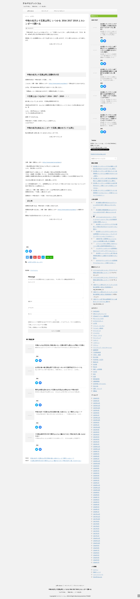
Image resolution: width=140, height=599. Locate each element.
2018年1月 (96, 512)
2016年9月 (96, 545)
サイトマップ (45, 11)
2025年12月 (96, 403)
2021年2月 (96, 442)
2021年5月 (96, 437)
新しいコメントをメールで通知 (38, 324)
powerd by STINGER (85, 596)
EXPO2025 (96, 311)
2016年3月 (96, 560)
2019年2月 (96, 480)
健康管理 (95, 350)
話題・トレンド (97, 388)
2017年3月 (96, 531)
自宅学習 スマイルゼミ (99, 384)
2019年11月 (96, 461)
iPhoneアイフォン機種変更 (101, 316)
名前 (30, 301)
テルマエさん (34, 270)
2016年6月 (96, 553)
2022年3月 (96, 432)
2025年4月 (96, 410)
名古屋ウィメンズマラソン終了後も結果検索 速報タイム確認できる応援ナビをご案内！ (105, 255)
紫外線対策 (96, 379)
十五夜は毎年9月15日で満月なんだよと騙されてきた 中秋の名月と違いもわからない (55, 461)
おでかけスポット (98, 321)
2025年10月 (96, 408)
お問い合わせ (30, 11)
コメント (31, 282)
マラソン (95, 345)
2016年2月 (96, 562)
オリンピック (97, 330)
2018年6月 (96, 499)
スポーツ (95, 340)
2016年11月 (96, 541)
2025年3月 (96, 413)
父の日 (95, 371)
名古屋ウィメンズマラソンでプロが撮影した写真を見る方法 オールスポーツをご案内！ (105, 226)
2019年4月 (96, 475)
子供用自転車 (97, 352)
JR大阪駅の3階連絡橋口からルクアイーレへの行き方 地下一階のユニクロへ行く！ (105, 212)
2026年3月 (96, 398)
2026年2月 (96, 401)
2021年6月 (96, 434)
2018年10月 (96, 490)
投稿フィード (97, 572)
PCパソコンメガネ (98, 318)
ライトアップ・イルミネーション (102, 347)
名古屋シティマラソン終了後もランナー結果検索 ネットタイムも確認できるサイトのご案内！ (108, 49)
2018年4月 (96, 504)
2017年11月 (96, 516)
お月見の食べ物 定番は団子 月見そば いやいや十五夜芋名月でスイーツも (58, 367)
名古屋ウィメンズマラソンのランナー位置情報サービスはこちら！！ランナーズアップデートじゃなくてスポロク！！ (105, 234)
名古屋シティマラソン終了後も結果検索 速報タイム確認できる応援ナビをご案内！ (108, 72)
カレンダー (39, 262)
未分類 (95, 364)
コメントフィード (98, 574)
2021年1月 (96, 444)
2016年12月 (96, 538)
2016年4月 (96, 557)
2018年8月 (96, 495)
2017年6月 (96, 526)
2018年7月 (96, 497)
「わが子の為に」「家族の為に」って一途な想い (70, 592)
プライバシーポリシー (59, 11)
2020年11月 (96, 449)
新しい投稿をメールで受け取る (38, 327)
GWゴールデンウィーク (99, 314)
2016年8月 (96, 548)
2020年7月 (96, 451)
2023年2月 (96, 425)
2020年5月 (96, 454)
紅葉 (94, 376)
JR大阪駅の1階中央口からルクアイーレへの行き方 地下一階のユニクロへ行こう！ (105, 205)
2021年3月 (96, 439)
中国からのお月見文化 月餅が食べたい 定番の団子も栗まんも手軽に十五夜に (60, 345)
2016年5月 (96, 555)
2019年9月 (96, 466)
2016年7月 (96, 550)
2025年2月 (96, 415)
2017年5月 (96, 528)
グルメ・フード (97, 335)
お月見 (30, 262)
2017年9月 (96, 521)
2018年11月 (96, 487)
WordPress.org (97, 577)
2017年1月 (96, 536)
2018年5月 (96, 502)
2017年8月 (96, 524)
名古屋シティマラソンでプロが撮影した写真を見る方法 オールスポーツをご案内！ (108, 26)
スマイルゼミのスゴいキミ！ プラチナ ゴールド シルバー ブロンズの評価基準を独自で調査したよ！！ (105, 219)
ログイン (95, 570)
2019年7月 (96, 471)
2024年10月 (96, 420)
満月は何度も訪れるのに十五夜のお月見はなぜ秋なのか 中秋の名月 (56, 390)
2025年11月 (96, 405)
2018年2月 (96, 509)
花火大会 (95, 386)
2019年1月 (96, 483)
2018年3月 (96, 507)
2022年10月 (96, 427)
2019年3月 (96, 478)
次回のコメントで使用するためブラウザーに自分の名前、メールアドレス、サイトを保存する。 (55, 322)
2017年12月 (96, 514)
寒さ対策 (95, 357)
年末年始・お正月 (98, 359)
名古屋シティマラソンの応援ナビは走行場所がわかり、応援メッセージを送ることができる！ (108, 94)
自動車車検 (96, 381)
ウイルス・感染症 (98, 328)
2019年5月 (96, 473)
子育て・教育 (97, 355)
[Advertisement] (55, 56)
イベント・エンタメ (98, 326)
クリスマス (96, 333)
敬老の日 (95, 362)
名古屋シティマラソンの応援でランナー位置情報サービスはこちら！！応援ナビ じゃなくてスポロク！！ (108, 117)
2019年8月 (96, 468)
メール (30, 307)
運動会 (95, 391)
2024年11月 (96, 417)
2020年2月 (96, 458)
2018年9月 (96, 492)
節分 (94, 374)
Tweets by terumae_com (98, 154)
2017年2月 (96, 533)
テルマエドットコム (32, 3)
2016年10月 (96, 543)
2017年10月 (96, 519)
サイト (30, 314)
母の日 (95, 367)
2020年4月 (96, 456)
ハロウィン (96, 343)
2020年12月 (96, 446)
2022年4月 (96, 430)
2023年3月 (96, 422)
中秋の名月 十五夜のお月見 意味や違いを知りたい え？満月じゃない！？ (58, 412)
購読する (94, 16)
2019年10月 (96, 463)
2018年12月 (96, 485)
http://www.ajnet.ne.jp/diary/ (58, 83)
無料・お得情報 (97, 369)
